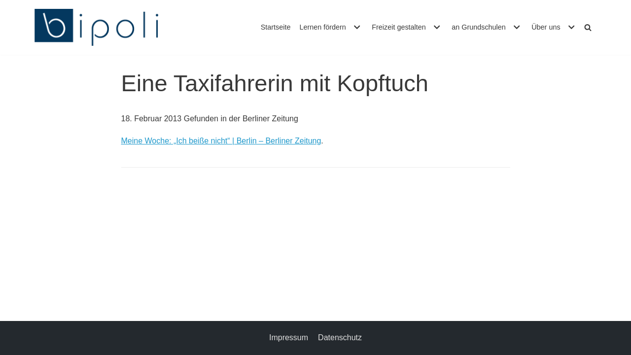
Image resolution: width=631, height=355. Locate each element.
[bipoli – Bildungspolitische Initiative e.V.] (96, 27)
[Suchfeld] (588, 27)
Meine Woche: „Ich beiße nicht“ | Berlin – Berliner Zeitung (221, 141)
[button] (356, 27)
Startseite (276, 27)
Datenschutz (340, 337)
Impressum (288, 337)
